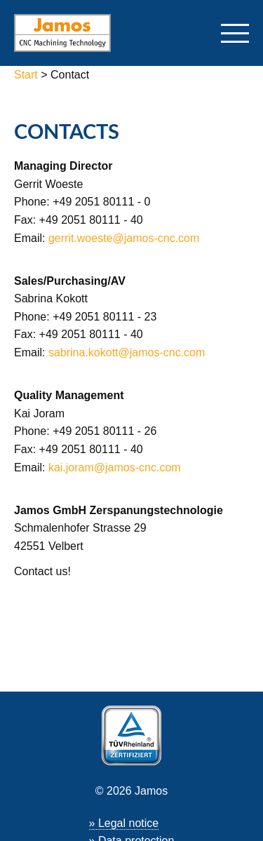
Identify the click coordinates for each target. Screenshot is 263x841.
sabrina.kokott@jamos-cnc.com (126, 352)
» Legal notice (124, 823)
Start (27, 75)
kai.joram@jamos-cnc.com (114, 467)
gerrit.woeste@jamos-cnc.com (123, 238)
